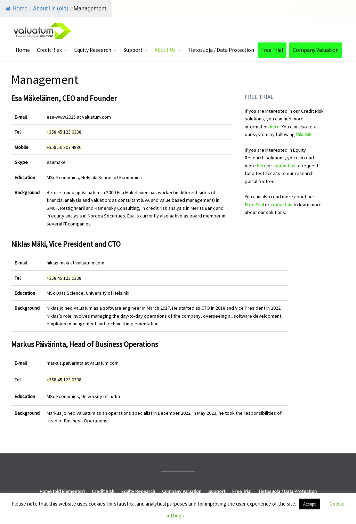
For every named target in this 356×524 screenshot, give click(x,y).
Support (133, 50)
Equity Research (92, 50)
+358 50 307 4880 (64, 147)
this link (304, 134)
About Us (165, 50)
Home (16, 8)
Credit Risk (49, 50)
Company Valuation (316, 50)
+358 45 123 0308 (64, 132)
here (275, 127)
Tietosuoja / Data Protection (221, 50)
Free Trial (272, 50)
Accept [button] (309, 504)
